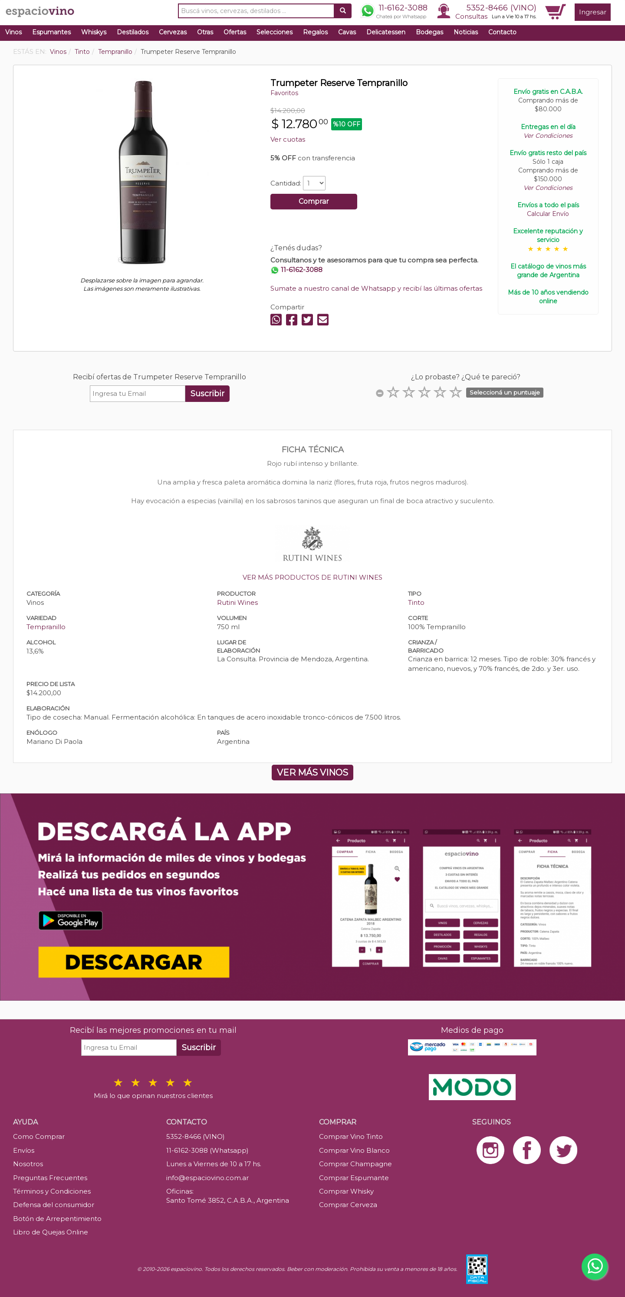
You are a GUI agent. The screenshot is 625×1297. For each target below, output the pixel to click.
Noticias (466, 32)
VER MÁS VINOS (312, 772)
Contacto (502, 32)
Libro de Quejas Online (50, 1232)
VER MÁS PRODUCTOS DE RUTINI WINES (312, 577)
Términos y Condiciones (52, 1191)
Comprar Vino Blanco (354, 1150)
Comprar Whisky (346, 1191)
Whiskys (93, 32)
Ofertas (235, 32)
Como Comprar (39, 1136)
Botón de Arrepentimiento (57, 1218)
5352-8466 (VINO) (501, 8)
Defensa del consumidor (53, 1205)
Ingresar (592, 12)
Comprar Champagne (355, 1164)
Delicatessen (385, 32)
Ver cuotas (287, 139)
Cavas (347, 32)
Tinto (416, 602)
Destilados (132, 32)
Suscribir (207, 393)
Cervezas (173, 32)
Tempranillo (46, 627)
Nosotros (28, 1164)
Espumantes (51, 32)
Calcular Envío (548, 214)
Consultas (471, 16)
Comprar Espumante (354, 1178)
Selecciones (275, 32)
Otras (205, 32)
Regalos (315, 32)
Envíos (23, 1150)
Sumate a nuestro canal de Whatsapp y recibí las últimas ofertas (376, 288)
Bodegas (429, 32)
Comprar (314, 201)
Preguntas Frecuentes (50, 1178)
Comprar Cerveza (348, 1205)
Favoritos (284, 93)
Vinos (13, 32)
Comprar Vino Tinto (351, 1136)
